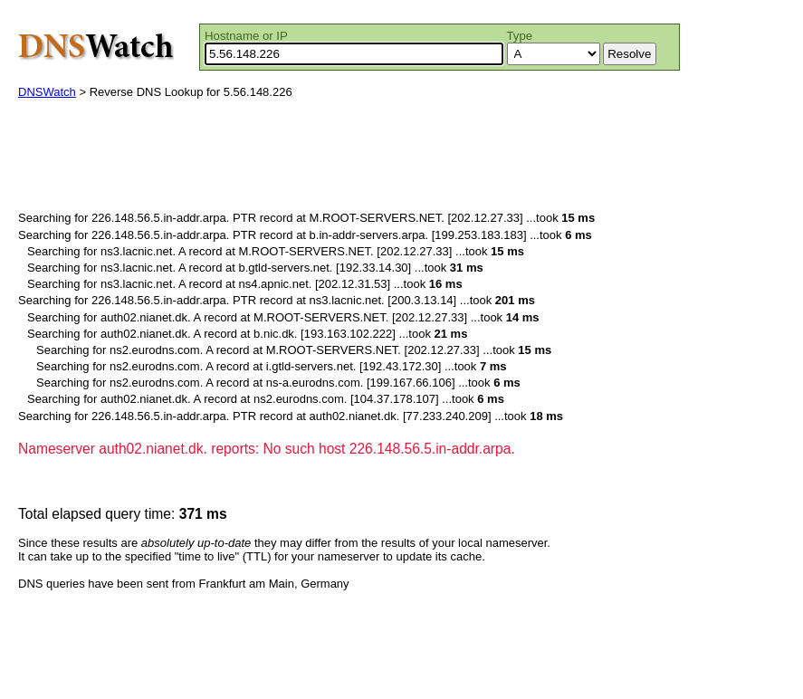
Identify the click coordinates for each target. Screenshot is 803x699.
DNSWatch (47, 92)
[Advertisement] (347, 159)
